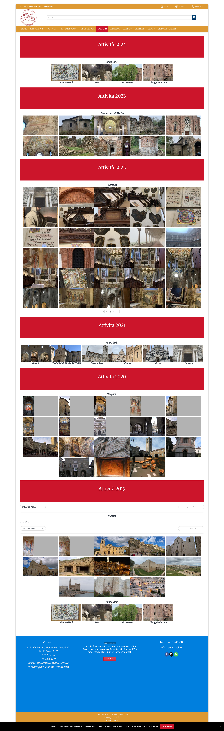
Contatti (127, 29)
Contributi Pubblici (145, 29)
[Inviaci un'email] (171, 654)
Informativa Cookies (171, 647)
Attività (53, 28)
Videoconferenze (167, 29)
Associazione (37, 28)
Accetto (167, 727)
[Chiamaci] (176, 654)
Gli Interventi (69, 28)
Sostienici (115, 29)
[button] (33, 507)
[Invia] (194, 17)
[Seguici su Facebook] (167, 654)
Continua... (109, 659)
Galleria (102, 29)
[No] (220, 727)
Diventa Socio (88, 29)
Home (24, 29)
